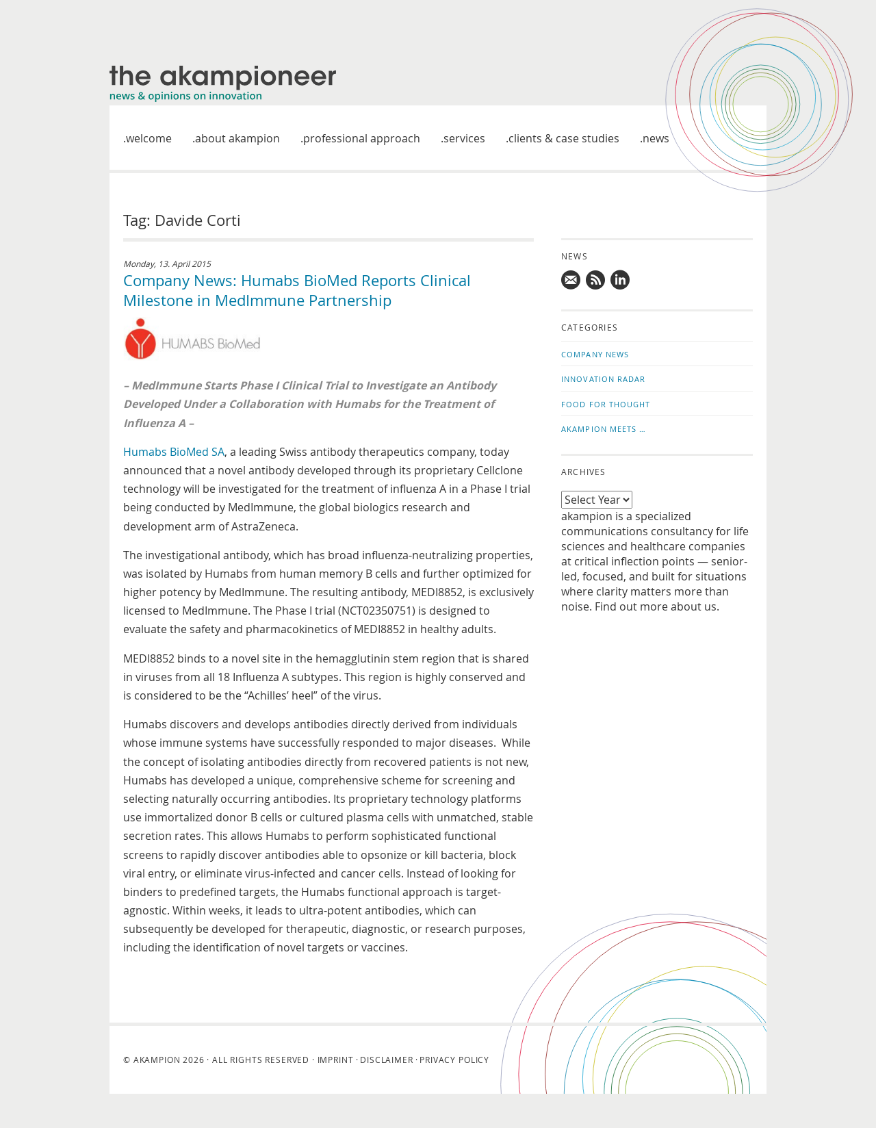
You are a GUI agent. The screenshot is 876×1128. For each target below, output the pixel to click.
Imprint (336, 1059)
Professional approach (361, 138)
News (656, 138)
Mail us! (571, 280)
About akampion (237, 138)
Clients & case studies (563, 138)
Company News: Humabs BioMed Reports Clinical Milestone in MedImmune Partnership (297, 290)
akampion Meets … (604, 429)
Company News (595, 354)
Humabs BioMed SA (173, 451)
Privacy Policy (454, 1059)
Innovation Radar (603, 379)
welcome (149, 138)
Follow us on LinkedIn (620, 280)
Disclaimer (386, 1059)
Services (464, 138)
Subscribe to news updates (596, 280)
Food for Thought (606, 404)
